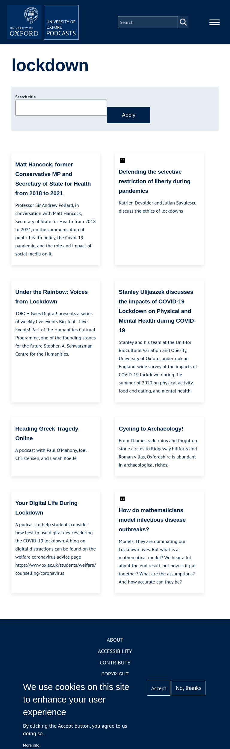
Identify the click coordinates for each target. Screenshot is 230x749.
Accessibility (115, 651)
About (115, 639)
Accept (159, 688)
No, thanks (189, 688)
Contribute (115, 662)
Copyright (115, 673)
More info (31, 745)
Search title (25, 97)
